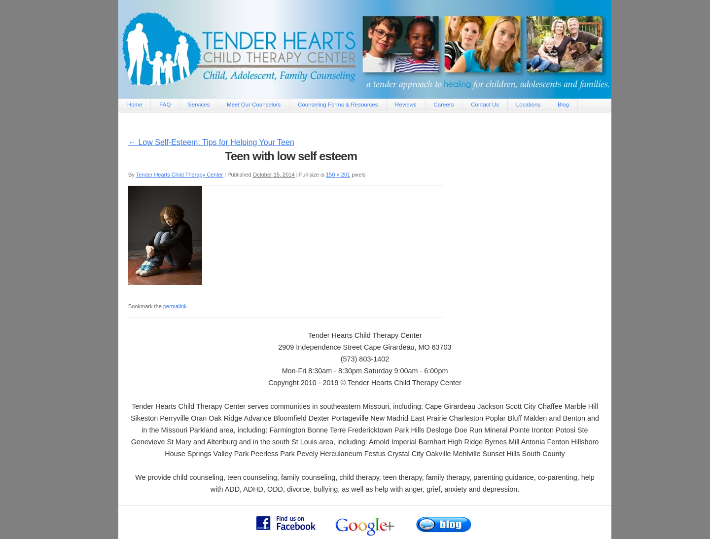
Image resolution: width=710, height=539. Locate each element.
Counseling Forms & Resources (338, 105)
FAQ (165, 105)
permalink (175, 306)
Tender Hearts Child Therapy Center (179, 175)
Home (134, 105)
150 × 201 (338, 175)
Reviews (405, 105)
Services (199, 105)
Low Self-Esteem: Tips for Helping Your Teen (211, 142)
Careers (444, 105)
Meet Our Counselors (254, 105)
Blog (563, 105)
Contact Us (485, 105)
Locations (528, 105)
